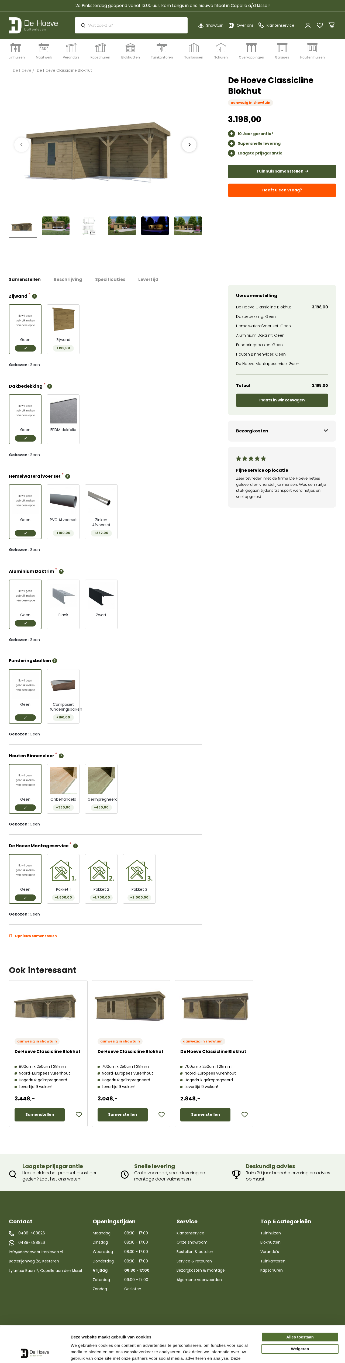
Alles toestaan (300, 1303)
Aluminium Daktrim (32, 571)
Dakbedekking (26, 385)
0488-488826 (31, 1233)
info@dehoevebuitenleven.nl (36, 1252)
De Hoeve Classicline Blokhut (48, 1051)
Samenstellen (25, 279)
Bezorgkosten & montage (201, 1270)
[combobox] (131, 25)
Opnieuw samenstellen (36, 936)
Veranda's (269, 1251)
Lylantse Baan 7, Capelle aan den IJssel (45, 1270)
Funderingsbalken (30, 661)
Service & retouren (194, 1261)
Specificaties (110, 279)
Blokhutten (270, 1242)
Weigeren (300, 1315)
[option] (25, 329)
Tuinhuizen (270, 1233)
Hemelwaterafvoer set (35, 476)
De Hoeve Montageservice (39, 845)
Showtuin (214, 25)
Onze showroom (192, 1242)
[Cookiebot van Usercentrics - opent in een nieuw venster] (34, 1352)
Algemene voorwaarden (199, 1279)
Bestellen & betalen (195, 1251)
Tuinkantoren (272, 1261)
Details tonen (83, 1352)
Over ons (245, 25)
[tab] (28, 279)
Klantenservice (190, 1233)
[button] (79, 1114)
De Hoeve (22, 70)
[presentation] (189, 144)
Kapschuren (271, 1270)
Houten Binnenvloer (32, 755)
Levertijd (148, 279)
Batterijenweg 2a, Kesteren (34, 1261)
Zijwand (18, 295)
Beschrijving (68, 279)
